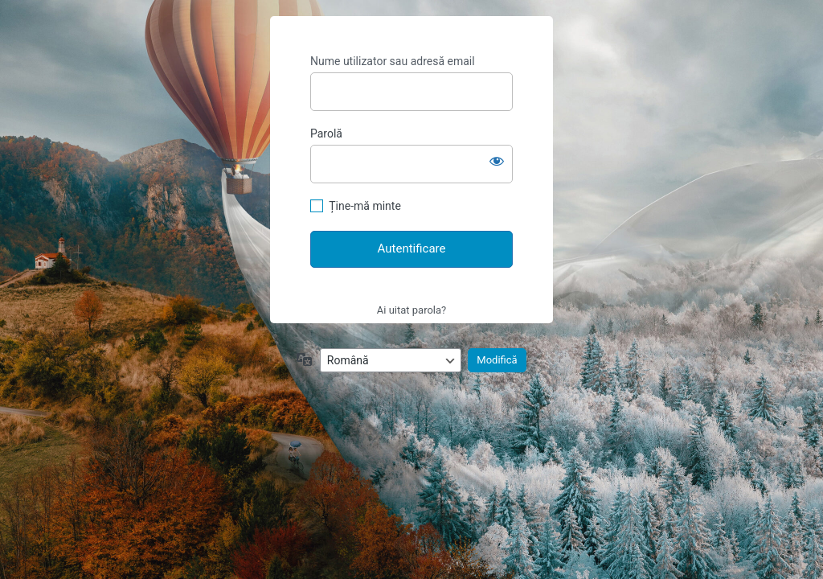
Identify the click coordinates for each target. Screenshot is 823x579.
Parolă (326, 133)
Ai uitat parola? (411, 310)
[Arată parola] (497, 161)
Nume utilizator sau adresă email (392, 61)
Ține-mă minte (365, 205)
